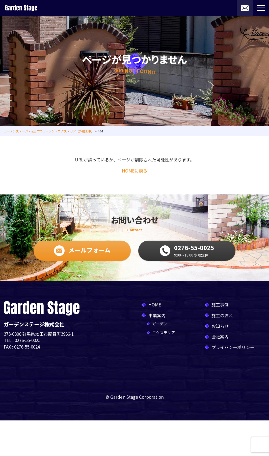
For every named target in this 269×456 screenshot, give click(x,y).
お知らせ (220, 326)
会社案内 (220, 336)
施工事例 (220, 304)
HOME (154, 304)
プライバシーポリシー (232, 347)
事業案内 (157, 315)
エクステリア (163, 332)
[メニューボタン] (261, 8)
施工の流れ (222, 315)
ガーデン (159, 323)
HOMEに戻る (134, 170)
